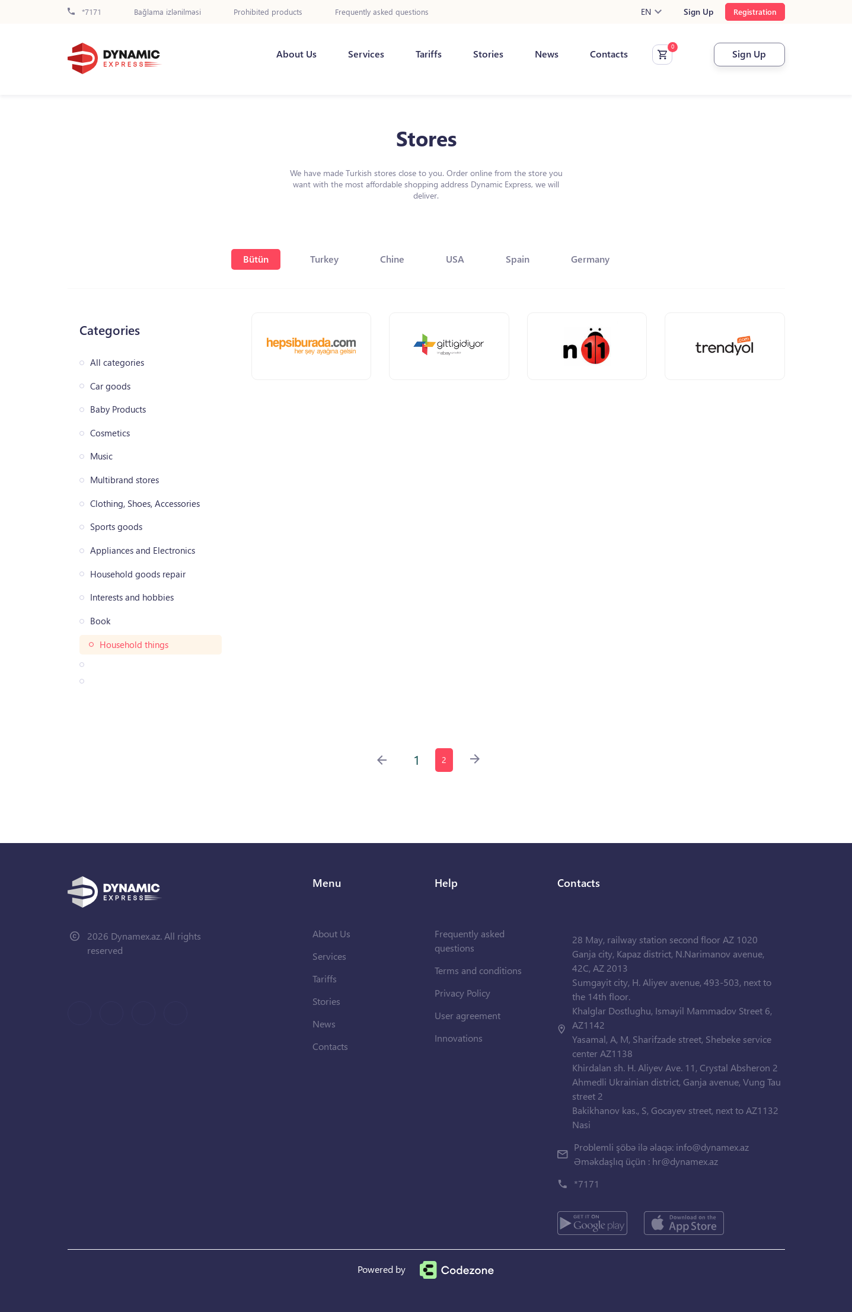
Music (101, 456)
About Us (296, 54)
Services (366, 54)
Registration (755, 12)
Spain (517, 259)
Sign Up (698, 12)
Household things (134, 644)
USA (455, 259)
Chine (392, 259)
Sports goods (116, 526)
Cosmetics (110, 433)
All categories (117, 362)
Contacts (609, 54)
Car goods (110, 386)
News (547, 54)
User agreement (467, 1015)
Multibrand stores (124, 480)
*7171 (84, 12)
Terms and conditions (478, 970)
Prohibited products (268, 12)
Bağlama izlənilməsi (167, 12)
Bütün (256, 259)
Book (100, 621)
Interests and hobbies (132, 597)
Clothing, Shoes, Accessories (145, 503)
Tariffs (429, 54)
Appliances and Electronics (142, 550)
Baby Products (118, 409)
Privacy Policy (462, 993)
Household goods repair (138, 574)
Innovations (459, 1038)
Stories (488, 54)
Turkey (324, 259)
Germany (590, 259)
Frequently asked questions (382, 12)
